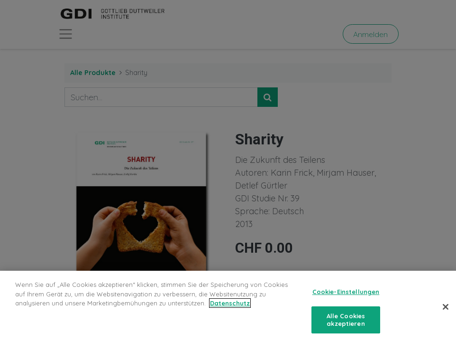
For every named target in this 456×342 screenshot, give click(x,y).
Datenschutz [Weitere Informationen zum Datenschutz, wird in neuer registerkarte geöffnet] (230, 308)
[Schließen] (445, 312)
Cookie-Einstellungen (346, 297)
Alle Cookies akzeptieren (346, 324)
